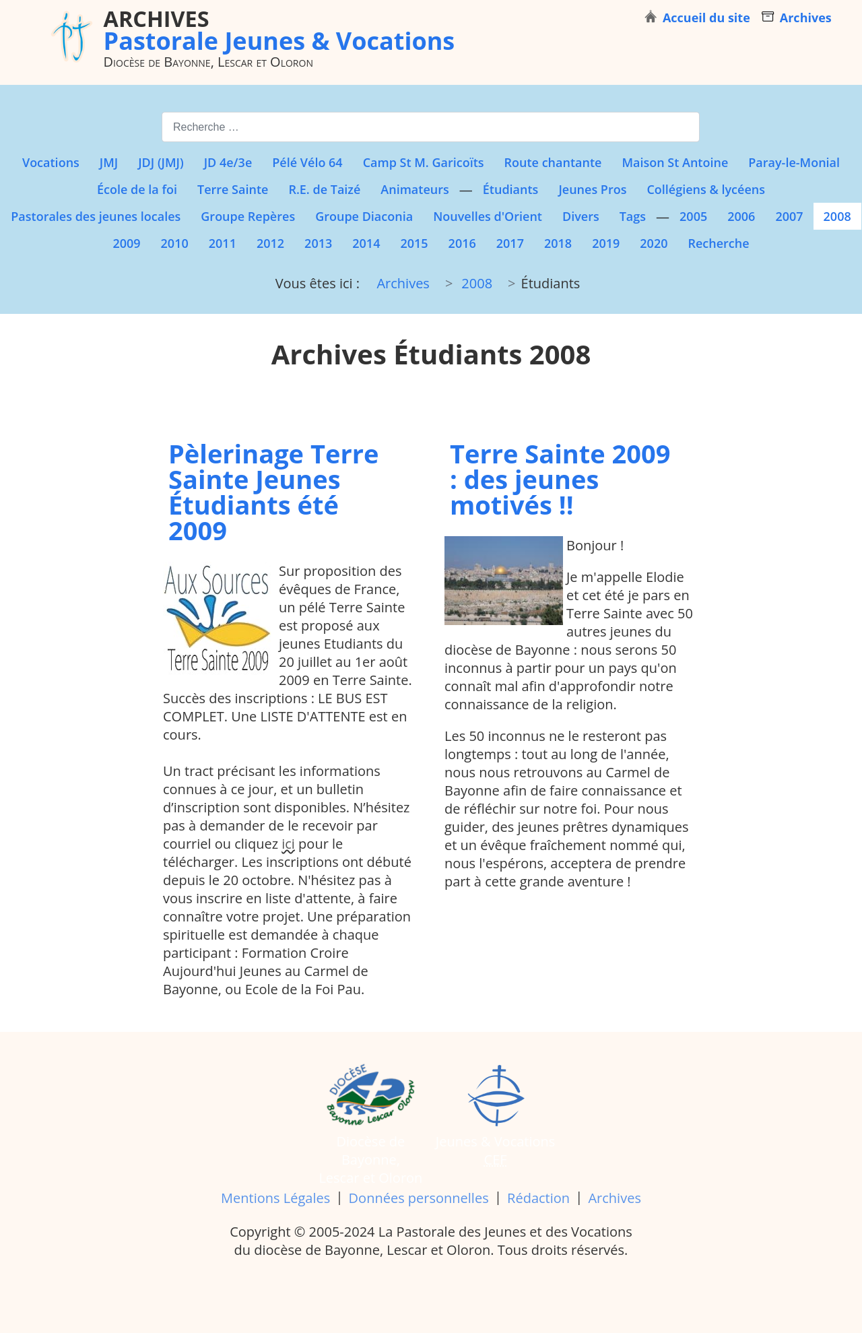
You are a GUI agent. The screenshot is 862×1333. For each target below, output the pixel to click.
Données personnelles (419, 1198)
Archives (614, 1198)
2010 (175, 243)
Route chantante (553, 162)
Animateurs (414, 189)
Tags (633, 216)
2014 (366, 243)
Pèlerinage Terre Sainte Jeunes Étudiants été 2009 (273, 492)
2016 (462, 243)
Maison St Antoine (675, 162)
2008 (837, 216)
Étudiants (511, 189)
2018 (558, 243)
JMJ (109, 162)
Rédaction (538, 1198)
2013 (318, 243)
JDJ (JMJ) (160, 162)
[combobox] (431, 127)
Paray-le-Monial (794, 162)
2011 (222, 243)
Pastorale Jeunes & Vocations (279, 30)
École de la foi (137, 189)
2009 (126, 243)
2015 (414, 243)
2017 (510, 243)
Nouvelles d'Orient (487, 216)
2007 (789, 216)
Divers (580, 216)
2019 (606, 243)
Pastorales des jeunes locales (95, 216)
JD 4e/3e (228, 162)
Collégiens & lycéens (705, 189)
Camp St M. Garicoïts (423, 162)
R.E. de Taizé (324, 189)
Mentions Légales (275, 1198)
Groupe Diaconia (364, 216)
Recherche (718, 243)
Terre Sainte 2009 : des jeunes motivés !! (560, 479)
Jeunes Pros (592, 189)
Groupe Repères (248, 216)
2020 (653, 243)
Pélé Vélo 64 (307, 162)
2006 (741, 216)
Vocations (50, 162)
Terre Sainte (232, 189)
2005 (693, 216)
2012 (270, 243)
